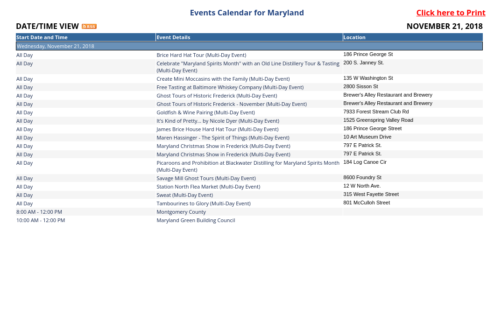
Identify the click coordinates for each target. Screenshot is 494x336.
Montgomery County (180, 211)
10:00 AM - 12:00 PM (40, 220)
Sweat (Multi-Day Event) (184, 194)
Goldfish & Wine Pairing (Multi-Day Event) (205, 112)
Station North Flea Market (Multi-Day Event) (208, 186)
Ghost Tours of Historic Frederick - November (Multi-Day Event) (231, 103)
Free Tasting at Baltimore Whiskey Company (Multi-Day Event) (229, 87)
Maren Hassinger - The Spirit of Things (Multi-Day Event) (222, 137)
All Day (24, 54)
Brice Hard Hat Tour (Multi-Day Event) (201, 54)
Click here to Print (451, 12)
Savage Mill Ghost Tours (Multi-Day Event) (205, 178)
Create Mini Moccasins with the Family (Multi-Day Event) (222, 78)
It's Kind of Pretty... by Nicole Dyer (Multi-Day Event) (217, 120)
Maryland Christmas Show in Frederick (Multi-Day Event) (223, 145)
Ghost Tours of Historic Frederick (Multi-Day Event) (216, 95)
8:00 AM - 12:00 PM (39, 211)
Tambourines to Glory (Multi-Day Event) (203, 203)
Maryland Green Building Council (195, 220)
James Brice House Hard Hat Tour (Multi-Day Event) (217, 129)
